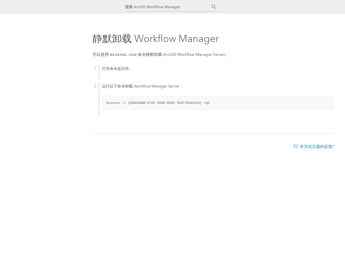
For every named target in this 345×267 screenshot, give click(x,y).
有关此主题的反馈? (317, 146)
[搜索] (214, 7)
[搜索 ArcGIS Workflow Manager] (168, 6)
